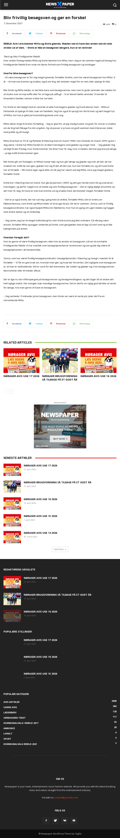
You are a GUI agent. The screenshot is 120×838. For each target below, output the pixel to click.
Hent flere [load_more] (60, 549)
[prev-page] (5, 391)
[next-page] (11, 391)
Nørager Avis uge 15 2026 (40, 516)
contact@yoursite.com (66, 797)
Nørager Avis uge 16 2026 (98, 376)
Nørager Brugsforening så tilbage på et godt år (59, 377)
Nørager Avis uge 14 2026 (40, 532)
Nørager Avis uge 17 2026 (21, 376)
